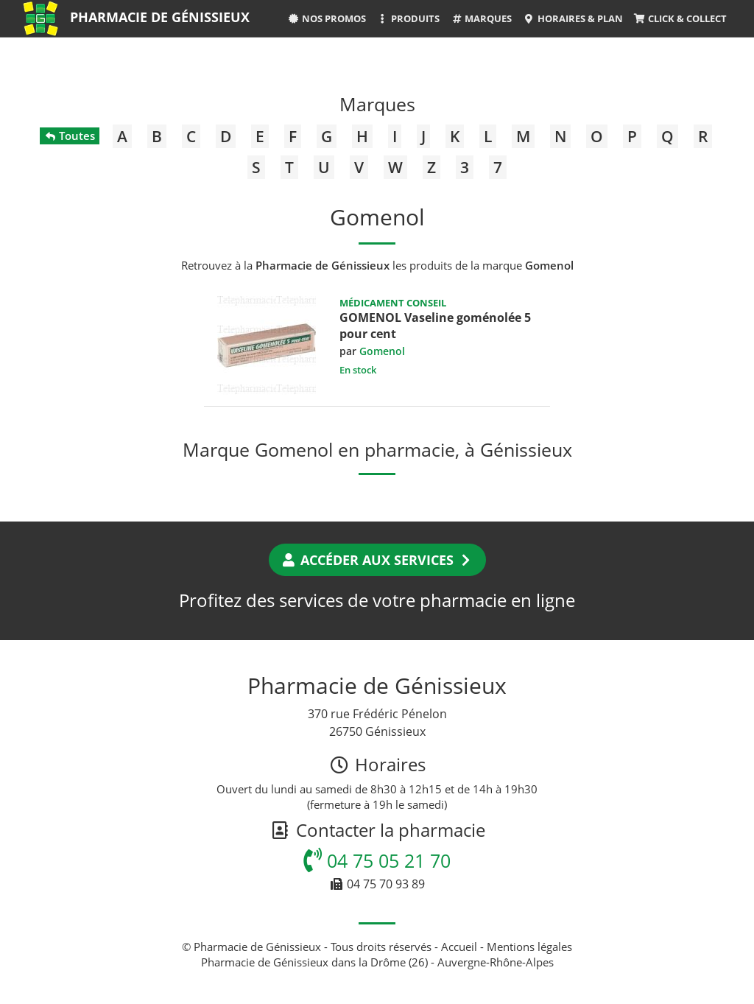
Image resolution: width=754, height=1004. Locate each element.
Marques (481, 18)
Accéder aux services (377, 560)
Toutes (69, 135)
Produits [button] (408, 18)
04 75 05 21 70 (377, 860)
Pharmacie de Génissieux (160, 17)
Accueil (459, 946)
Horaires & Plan (572, 18)
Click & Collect (680, 18)
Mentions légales (529, 946)
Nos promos (327, 18)
